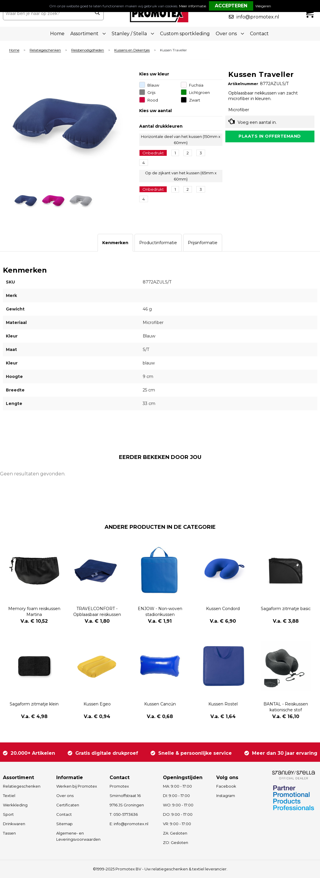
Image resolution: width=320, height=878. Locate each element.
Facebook (226, 786)
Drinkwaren (14, 823)
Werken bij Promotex (76, 786)
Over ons (65, 795)
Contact (259, 33)
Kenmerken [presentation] (115, 242)
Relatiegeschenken (45, 50)
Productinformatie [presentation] (158, 242)
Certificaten (67, 805)
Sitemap (64, 823)
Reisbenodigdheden (87, 50)
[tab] (115, 242)
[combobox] (47, 13)
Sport (8, 814)
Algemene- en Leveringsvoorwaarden (78, 836)
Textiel (9, 795)
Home (57, 33)
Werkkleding (15, 805)
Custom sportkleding (185, 33)
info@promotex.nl (257, 17)
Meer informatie (192, 6)
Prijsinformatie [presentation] (202, 242)
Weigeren (263, 6)
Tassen (9, 833)
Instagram (225, 795)
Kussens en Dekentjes (132, 50)
